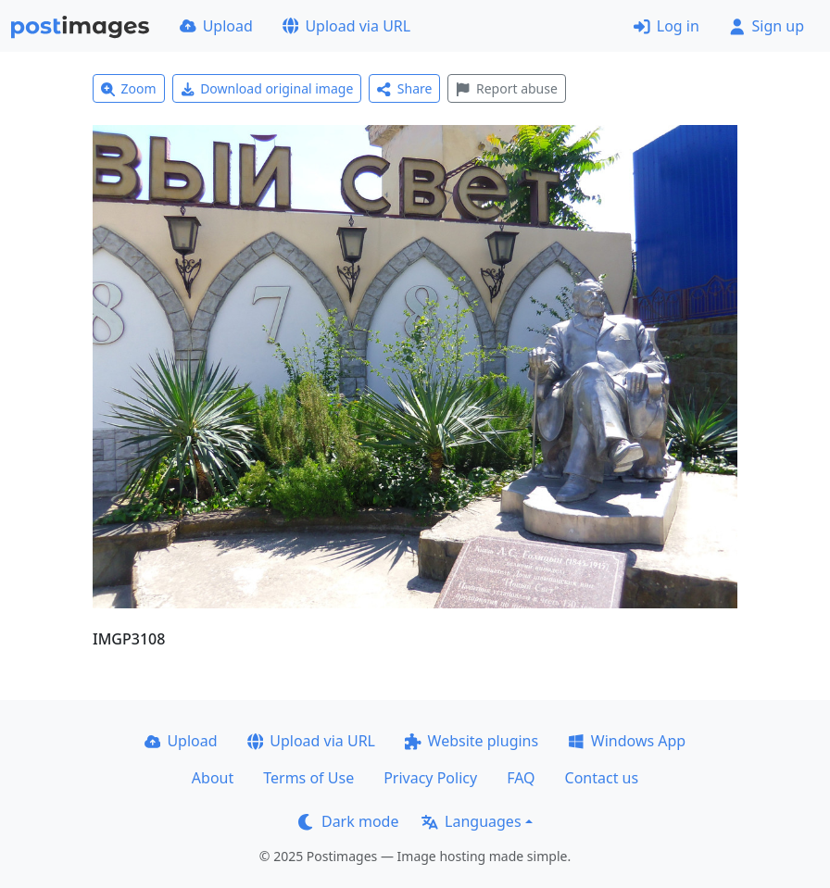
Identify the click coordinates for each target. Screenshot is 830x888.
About (212, 778)
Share (404, 88)
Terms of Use (308, 778)
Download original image (267, 88)
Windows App (626, 741)
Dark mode (348, 821)
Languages (471, 821)
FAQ (520, 778)
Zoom (129, 88)
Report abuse (506, 88)
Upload (216, 26)
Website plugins (471, 741)
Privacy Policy (430, 778)
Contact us (602, 778)
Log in (666, 26)
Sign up (766, 26)
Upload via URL (346, 26)
